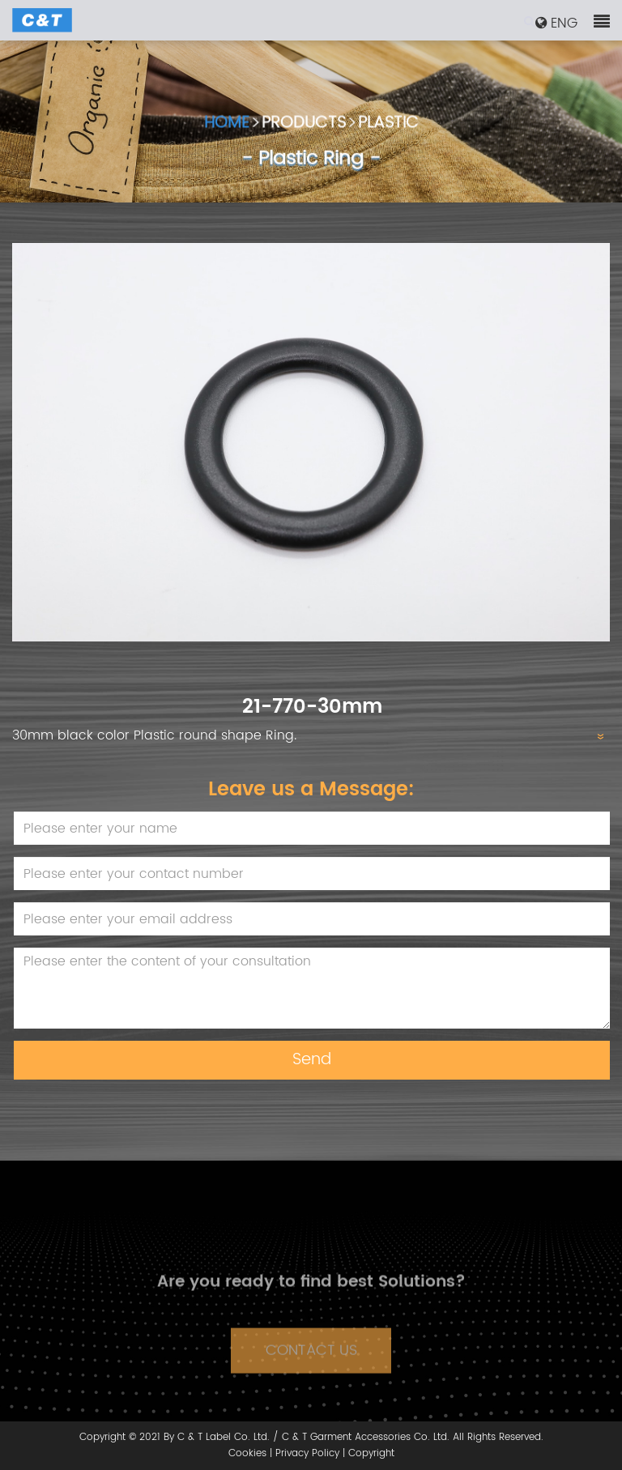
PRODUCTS (304, 126)
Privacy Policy (307, 1453)
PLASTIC (388, 126)
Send (311, 1059)
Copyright (371, 1453)
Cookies (247, 1453)
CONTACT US (311, 1360)
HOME (226, 126)
